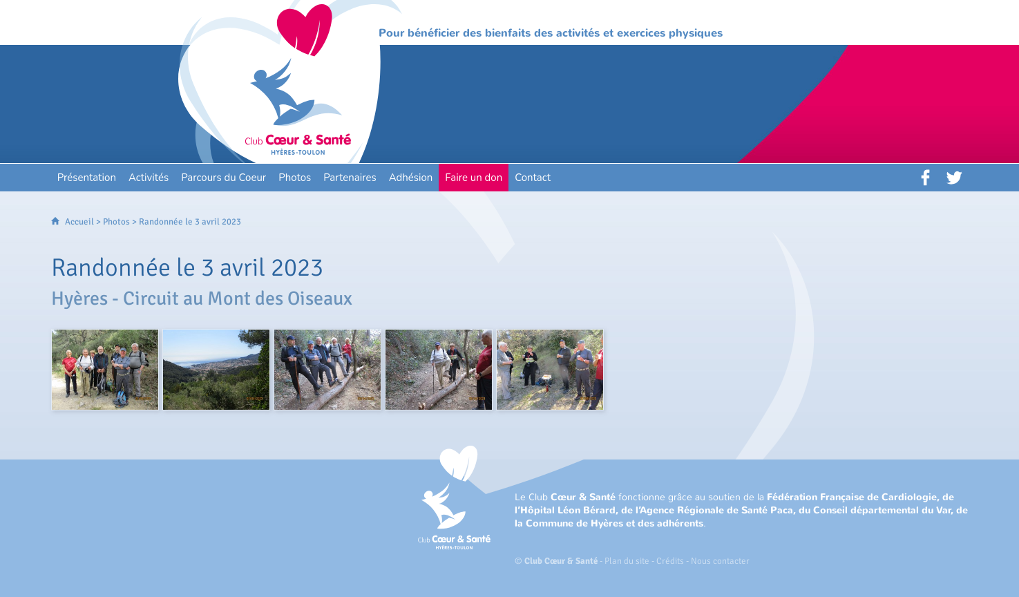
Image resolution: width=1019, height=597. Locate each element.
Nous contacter (720, 561)
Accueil (79, 221)
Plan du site (626, 561)
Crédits (670, 561)
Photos (116, 221)
